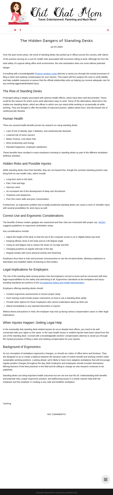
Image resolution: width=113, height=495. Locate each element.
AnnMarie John (71, 492)
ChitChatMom (49, 492)
